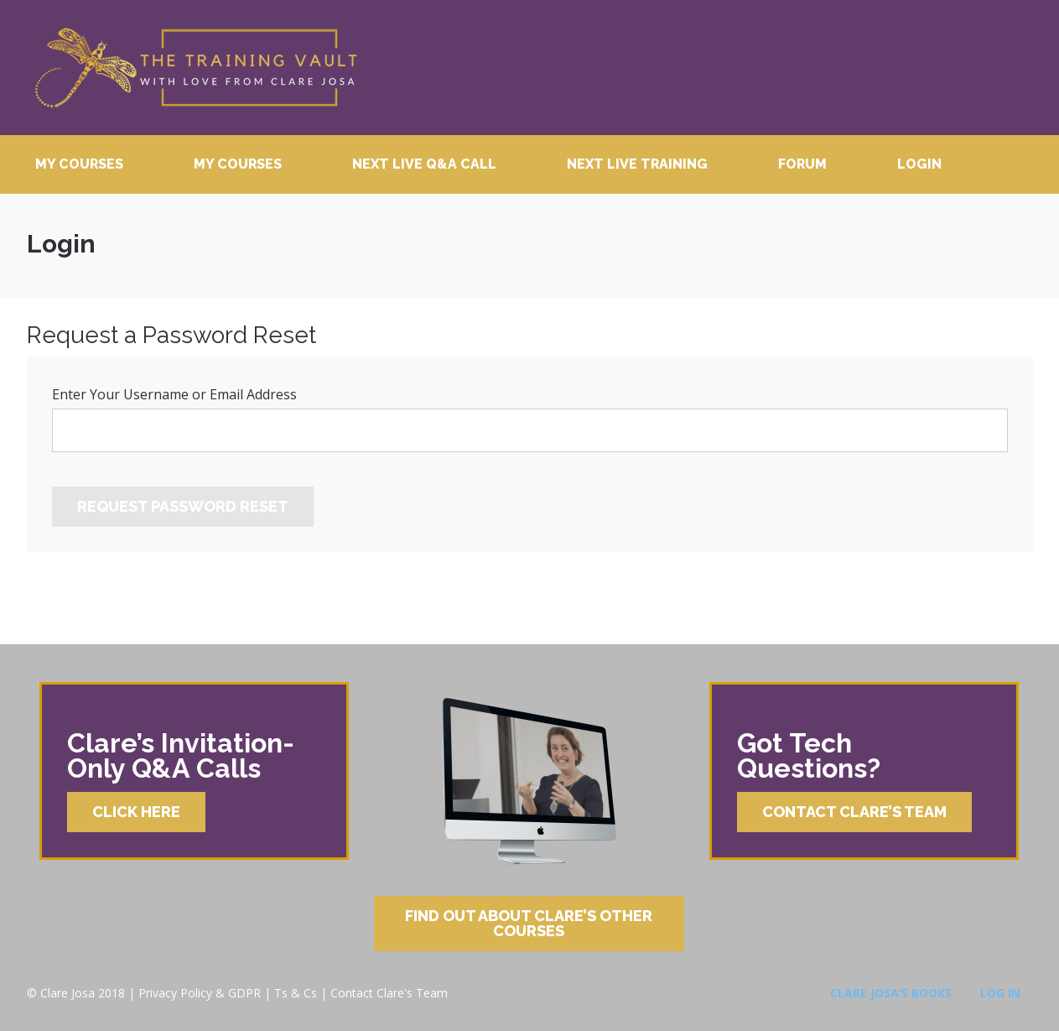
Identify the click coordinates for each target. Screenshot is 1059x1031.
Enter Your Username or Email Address (174, 394)
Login (919, 164)
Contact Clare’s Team (854, 811)
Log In (1000, 993)
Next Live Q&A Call (424, 164)
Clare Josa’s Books (891, 993)
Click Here (136, 811)
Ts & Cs (295, 993)
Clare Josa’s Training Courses (195, 67)
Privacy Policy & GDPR (199, 993)
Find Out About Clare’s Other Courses (528, 923)
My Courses (79, 164)
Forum (802, 164)
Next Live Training (637, 164)
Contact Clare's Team (389, 993)
